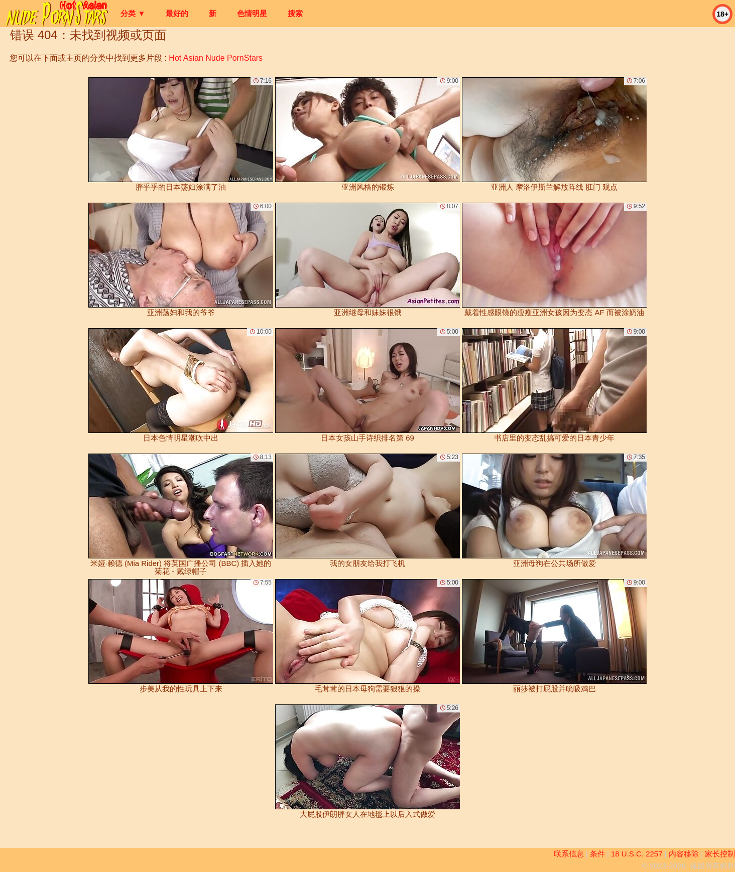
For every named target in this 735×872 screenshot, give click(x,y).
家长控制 (720, 853)
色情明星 (252, 13)
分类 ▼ (132, 13)
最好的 (177, 13)
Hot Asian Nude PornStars (216, 58)
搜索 (295, 13)
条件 (597, 853)
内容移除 (684, 853)
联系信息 (569, 853)
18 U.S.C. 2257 (637, 853)
